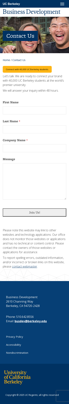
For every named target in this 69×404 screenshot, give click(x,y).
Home (6, 60)
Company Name (15, 140)
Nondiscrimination (17, 352)
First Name (11, 102)
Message (9, 159)
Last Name (11, 121)
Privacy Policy (14, 336)
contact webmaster (24, 266)
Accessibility (13, 344)
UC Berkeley (11, 3)
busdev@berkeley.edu (31, 321)
